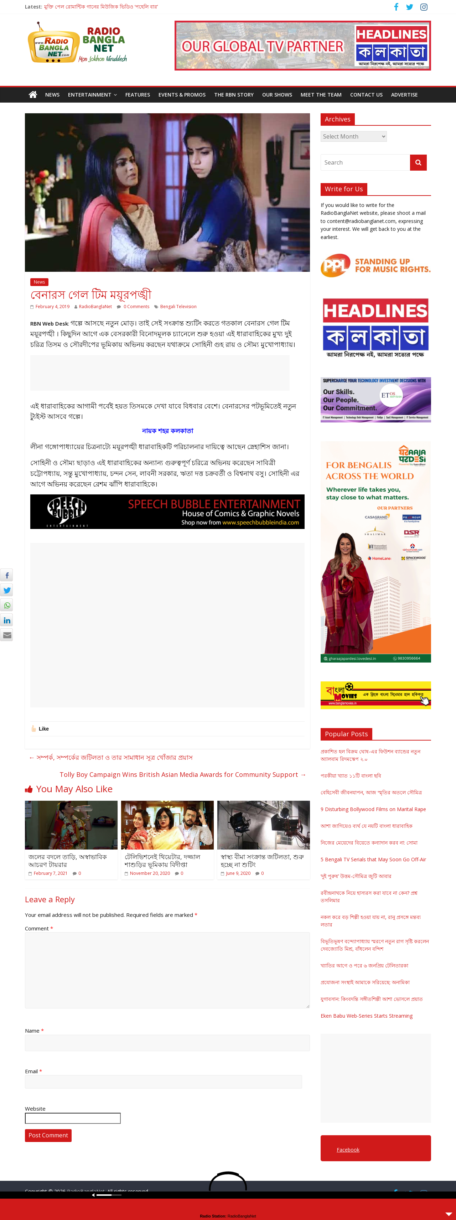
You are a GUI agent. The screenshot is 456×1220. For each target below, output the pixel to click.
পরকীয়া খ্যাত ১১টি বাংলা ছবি (351, 775)
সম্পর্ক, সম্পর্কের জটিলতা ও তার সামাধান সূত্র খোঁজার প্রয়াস (110, 757)
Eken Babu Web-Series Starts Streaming (367, 1015)
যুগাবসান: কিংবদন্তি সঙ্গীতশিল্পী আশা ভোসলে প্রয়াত (372, 999)
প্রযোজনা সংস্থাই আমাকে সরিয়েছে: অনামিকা (365, 982)
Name (34, 1030)
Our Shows (277, 94)
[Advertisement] (160, 373)
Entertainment (90, 94)
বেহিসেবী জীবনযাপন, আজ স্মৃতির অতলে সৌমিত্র (371, 792)
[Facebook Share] (6, 575)
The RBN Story (234, 94)
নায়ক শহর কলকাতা (167, 430)
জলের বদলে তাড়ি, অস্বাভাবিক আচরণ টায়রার (67, 860)
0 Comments (133, 306)
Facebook (348, 1149)
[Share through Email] (6, 634)
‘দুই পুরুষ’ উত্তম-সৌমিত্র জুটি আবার (356, 876)
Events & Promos (182, 94)
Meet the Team (321, 94)
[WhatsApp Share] (6, 604)
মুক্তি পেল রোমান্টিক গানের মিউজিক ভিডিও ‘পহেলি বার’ (101, 6)
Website (35, 1108)
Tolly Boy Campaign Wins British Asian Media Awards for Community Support (182, 774)
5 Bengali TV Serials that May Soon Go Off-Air (373, 859)
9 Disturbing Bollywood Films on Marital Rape (373, 809)
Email (33, 1071)
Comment (39, 928)
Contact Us (366, 94)
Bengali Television (178, 306)
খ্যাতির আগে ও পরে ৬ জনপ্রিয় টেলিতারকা (364, 965)
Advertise (404, 94)
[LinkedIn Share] (6, 619)
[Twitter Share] (6, 589)
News (52, 94)
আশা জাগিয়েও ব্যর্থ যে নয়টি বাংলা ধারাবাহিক (367, 825)
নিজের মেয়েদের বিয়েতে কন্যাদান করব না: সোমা (369, 842)
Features (137, 94)
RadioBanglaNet (95, 306)
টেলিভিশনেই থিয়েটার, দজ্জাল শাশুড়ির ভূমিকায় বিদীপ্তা (162, 860)
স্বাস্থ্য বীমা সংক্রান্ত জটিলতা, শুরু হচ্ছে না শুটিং (262, 860)
